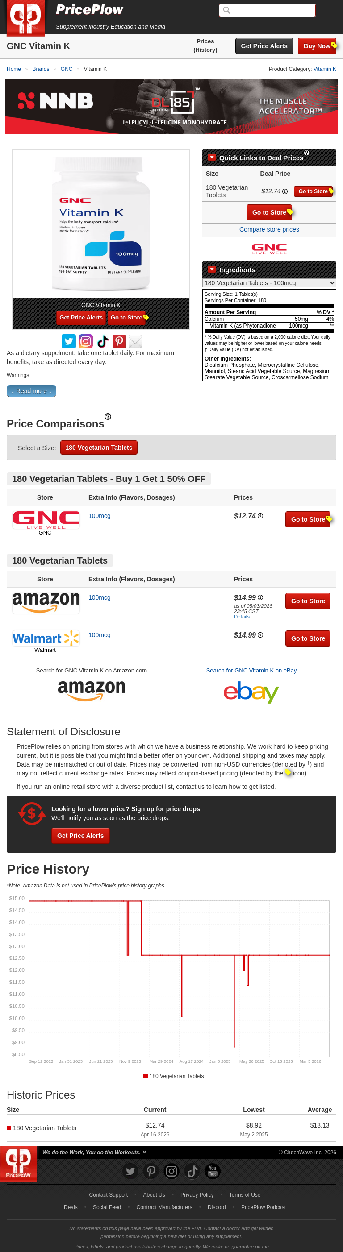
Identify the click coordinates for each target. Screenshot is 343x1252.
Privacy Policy (197, 1184)
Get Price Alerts (264, 46)
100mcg (99, 504)
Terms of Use (245, 1184)
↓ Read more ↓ (31, 379)
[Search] (267, 10)
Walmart (45, 638)
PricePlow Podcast (263, 1196)
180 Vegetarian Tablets (99, 435)
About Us (154, 1184)
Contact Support (108, 1184)
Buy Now (320, 46)
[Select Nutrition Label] (269, 271)
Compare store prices (269, 218)
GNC (45, 521)
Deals (71, 1196)
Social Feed (107, 1196)
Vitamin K (325, 69)
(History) (205, 49)
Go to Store (316, 179)
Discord (217, 1196)
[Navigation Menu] (327, 11)
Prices (205, 41)
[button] (171, 381)
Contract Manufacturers (164, 1196)
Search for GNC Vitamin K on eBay (251, 658)
